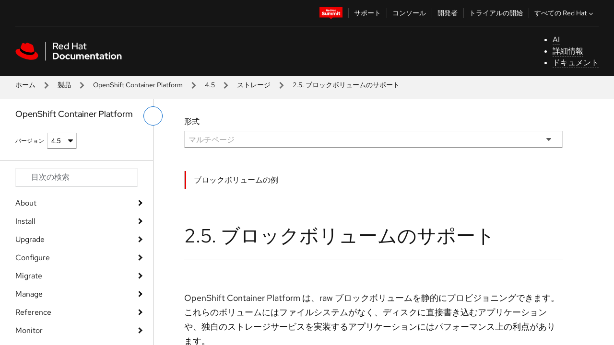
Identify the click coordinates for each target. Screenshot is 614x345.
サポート (367, 13)
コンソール (409, 13)
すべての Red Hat (564, 13)
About (25, 203)
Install (25, 221)
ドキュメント (576, 63)
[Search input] (76, 177)
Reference (33, 312)
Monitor (29, 330)
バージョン (29, 141)
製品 (64, 84)
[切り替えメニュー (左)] (153, 116)
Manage (29, 294)
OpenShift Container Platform (138, 84)
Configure (32, 258)
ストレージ (254, 84)
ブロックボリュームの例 (236, 180)
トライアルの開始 (496, 13)
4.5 (210, 84)
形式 (192, 121)
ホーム (25, 84)
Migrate (28, 276)
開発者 (447, 13)
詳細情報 (568, 51)
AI (556, 39)
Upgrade (30, 239)
